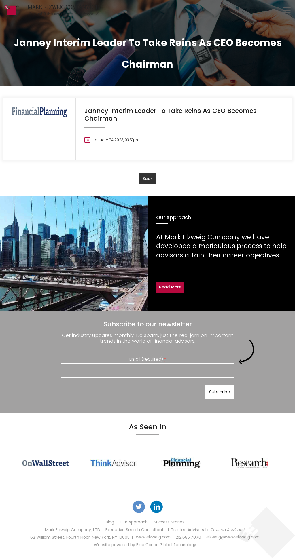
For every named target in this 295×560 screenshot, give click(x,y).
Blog (109, 524)
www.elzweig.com (153, 539)
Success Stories (169, 524)
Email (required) (147, 359)
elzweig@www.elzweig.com (233, 539)
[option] (46, 464)
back (147, 179)
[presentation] (105, 393)
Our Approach (133, 524)
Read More (170, 287)
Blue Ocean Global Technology (166, 547)
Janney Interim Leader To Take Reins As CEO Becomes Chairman (172, 114)
